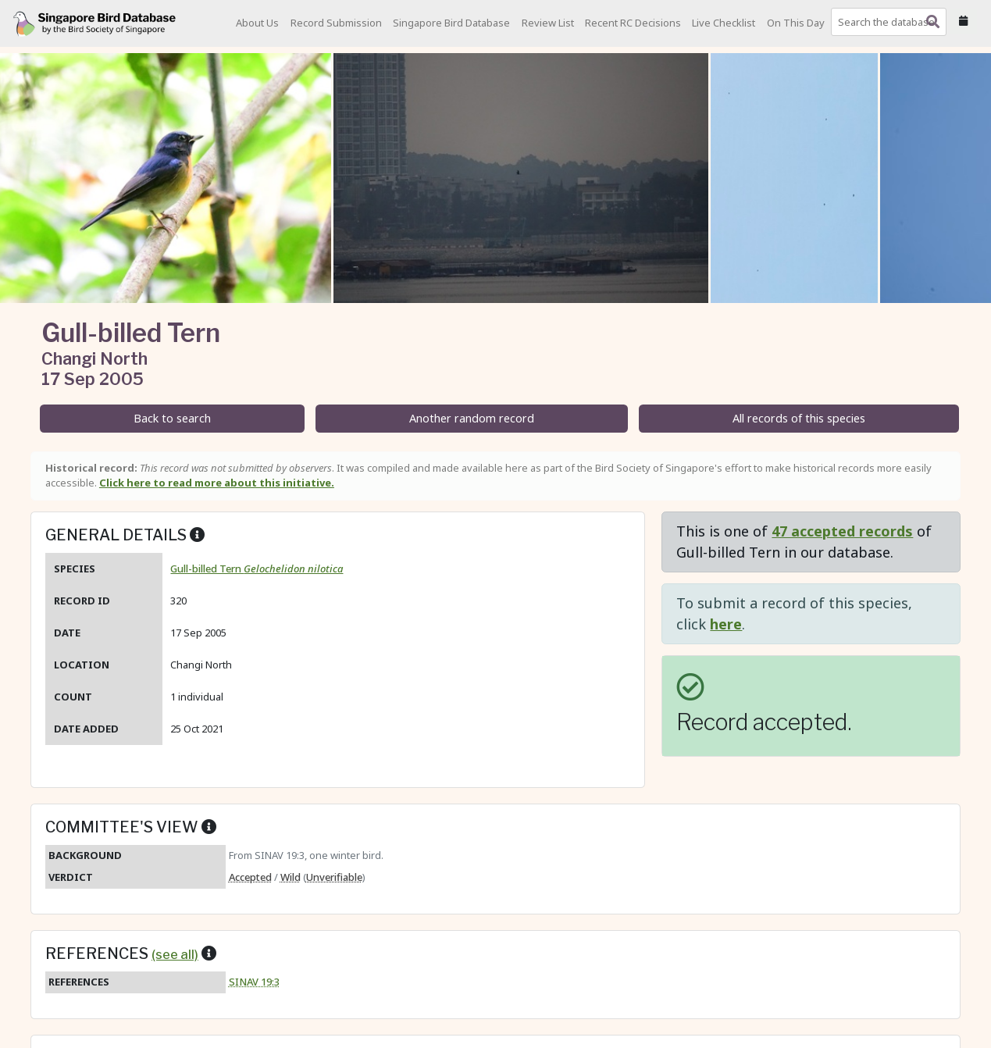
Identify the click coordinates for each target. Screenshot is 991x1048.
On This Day (796, 23)
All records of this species (799, 418)
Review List (548, 23)
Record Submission (336, 23)
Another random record (471, 418)
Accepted (250, 877)
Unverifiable (334, 877)
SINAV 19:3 (254, 982)
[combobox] (892, 22)
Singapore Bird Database (451, 23)
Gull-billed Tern (256, 568)
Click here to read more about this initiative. (216, 483)
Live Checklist (723, 23)
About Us (257, 23)
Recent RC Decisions (633, 23)
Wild (290, 877)
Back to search (172, 418)
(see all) (175, 954)
